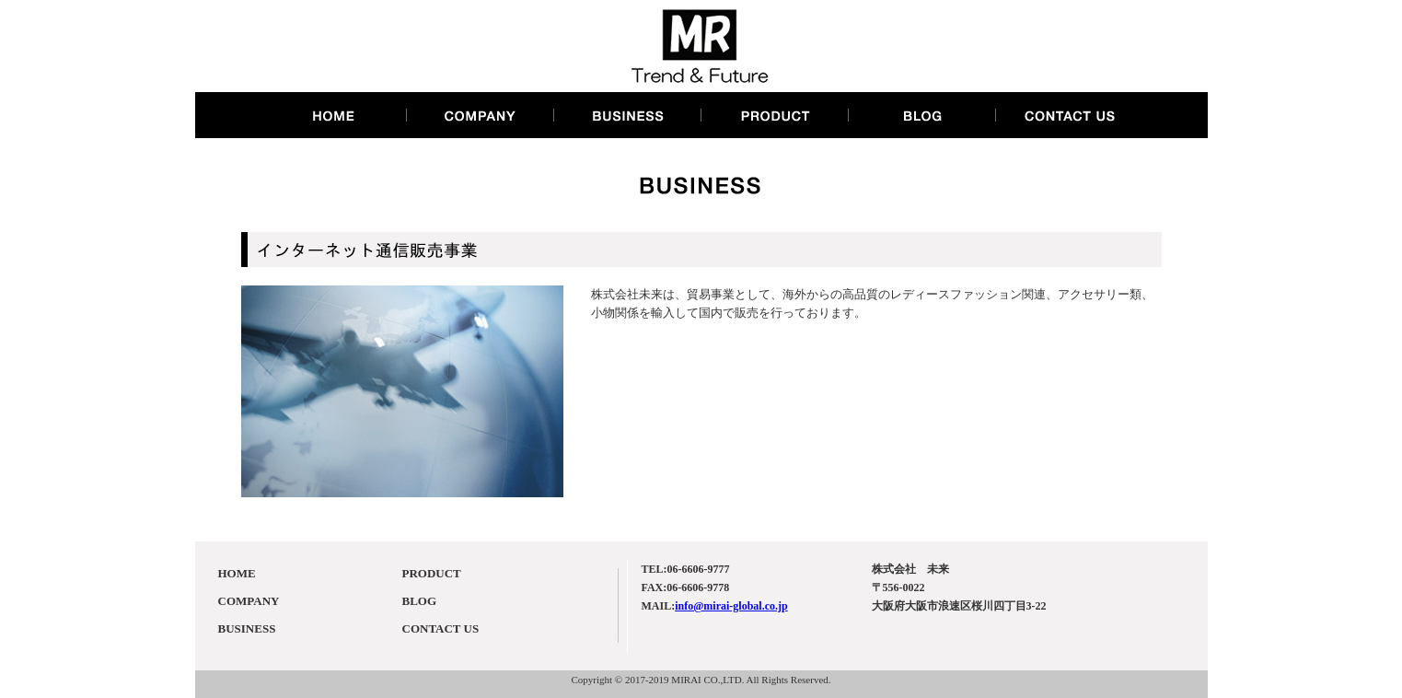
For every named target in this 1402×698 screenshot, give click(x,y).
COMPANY (249, 601)
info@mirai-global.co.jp (731, 605)
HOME (237, 573)
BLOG (419, 601)
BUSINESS (247, 628)
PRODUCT (431, 573)
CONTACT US (441, 628)
